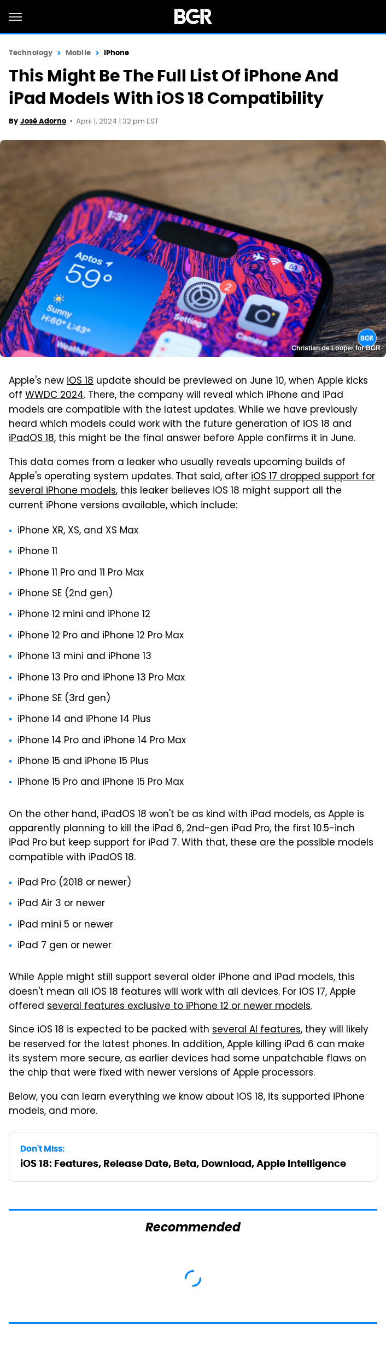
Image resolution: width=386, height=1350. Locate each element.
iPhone (117, 52)
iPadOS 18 (31, 439)
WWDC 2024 (54, 395)
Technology (30, 52)
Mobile (78, 52)
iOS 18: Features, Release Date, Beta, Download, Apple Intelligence (183, 1163)
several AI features (256, 1030)
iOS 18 (80, 381)
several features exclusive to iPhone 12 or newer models (179, 1006)
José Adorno (43, 121)
